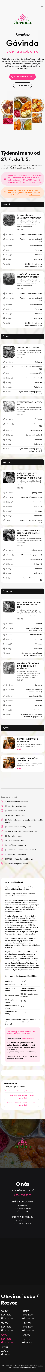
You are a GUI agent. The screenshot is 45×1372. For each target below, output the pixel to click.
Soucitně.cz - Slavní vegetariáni (18, 1091)
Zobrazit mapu (28, 1038)
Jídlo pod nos (34, 195)
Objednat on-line (21, 77)
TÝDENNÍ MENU (22, 85)
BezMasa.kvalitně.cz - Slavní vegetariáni (22, 1096)
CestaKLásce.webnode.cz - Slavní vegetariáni (21, 1104)
